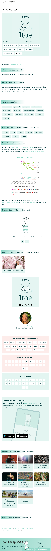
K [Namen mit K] (40, 380)
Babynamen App (29, 403)
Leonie (30, 350)
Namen (21, 49)
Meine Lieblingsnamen (41, 549)
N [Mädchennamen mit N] (9, 365)
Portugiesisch (7, 114)
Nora (18, 350)
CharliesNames (7, 528)
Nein (27, 241)
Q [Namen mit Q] (19, 383)
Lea (8, 350)
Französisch (36, 107)
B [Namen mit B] (9, 380)
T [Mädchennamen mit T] (30, 365)
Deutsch (17, 107)
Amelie (14, 346)
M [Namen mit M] (6, 383)
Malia (35, 346)
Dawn (21, 132)
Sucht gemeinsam (28, 549)
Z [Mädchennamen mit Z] (26, 368)
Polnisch (40, 110)
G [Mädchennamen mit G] (26, 361)
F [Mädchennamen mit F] (23, 361)
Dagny (17, 136)
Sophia (19, 343)
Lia (40, 343)
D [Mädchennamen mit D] (16, 361)
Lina (30, 346)
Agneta (30, 132)
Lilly (35, 343)
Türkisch (6, 118)
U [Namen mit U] (33, 383)
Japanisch (17, 110)
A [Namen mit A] (6, 380)
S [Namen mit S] (26, 383)
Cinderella (39, 132)
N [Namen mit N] (9, 383)
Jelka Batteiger (28, 326)
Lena (12, 350)
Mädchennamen (34, 45)
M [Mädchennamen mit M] (6, 365)
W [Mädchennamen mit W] (40, 365)
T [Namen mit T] (30, 383)
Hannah (7, 346)
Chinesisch (7, 107)
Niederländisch (29, 110)
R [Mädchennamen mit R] (23, 365)
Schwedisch (29, 114)
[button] (14, 290)
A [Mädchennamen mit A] (6, 361)
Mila (44, 343)
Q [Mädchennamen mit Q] (19, 365)
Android (21, 546)
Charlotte (42, 346)
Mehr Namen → (38, 350)
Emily (20, 346)
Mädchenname (16, 64)
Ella (25, 346)
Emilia (6, 343)
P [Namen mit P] (16, 383)
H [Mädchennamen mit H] (30, 361)
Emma (30, 343)
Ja (22, 241)
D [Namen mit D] (16, 380)
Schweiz (24, 202)
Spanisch (39, 114)
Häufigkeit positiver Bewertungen (22, 147)
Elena (23, 350)
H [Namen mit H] (30, 380)
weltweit (32, 202)
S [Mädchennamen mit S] (26, 365)
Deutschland (6, 202)
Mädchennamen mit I (10, 49)
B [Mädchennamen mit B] (9, 361)
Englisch (26, 107)
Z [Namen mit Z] (26, 387)
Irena (6, 132)
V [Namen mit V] (37, 383)
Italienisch (7, 110)
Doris (24, 136)
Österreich (14, 202)
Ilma (13, 132)
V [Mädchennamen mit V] (37, 365)
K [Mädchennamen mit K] (40, 361)
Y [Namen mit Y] (23, 387)
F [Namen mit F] (23, 380)
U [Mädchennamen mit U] (33, 365)
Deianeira (7, 136)
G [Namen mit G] (26, 380)
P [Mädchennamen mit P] (16, 365)
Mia (24, 343)
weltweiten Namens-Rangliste (35, 151)
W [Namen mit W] (40, 383)
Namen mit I (29, 49)
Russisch (19, 114)
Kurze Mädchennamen (10, 45)
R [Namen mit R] (23, 383)
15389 (18, 53)
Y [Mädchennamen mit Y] (23, 368)
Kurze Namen (23, 45)
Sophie (12, 343)
